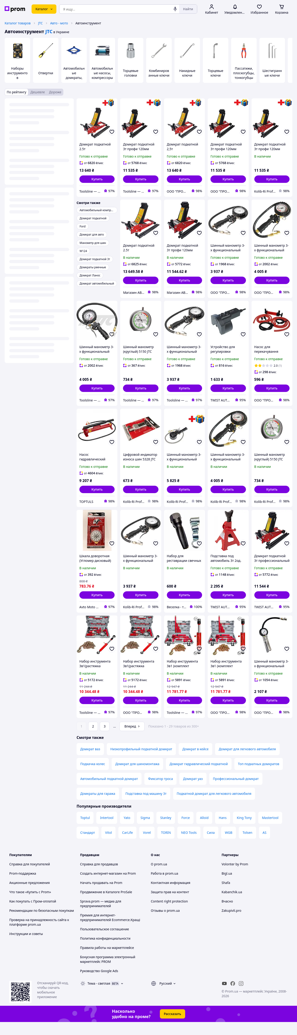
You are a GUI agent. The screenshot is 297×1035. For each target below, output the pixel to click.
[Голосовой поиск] (175, 9)
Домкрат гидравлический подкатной (199, 777)
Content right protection (169, 914)
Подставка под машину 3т (146, 806)
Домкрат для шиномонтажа (137, 777)
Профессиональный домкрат (236, 791)
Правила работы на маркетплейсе (107, 960)
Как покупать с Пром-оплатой (32, 914)
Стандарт (87, 845)
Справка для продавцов (99, 877)
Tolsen (247, 845)
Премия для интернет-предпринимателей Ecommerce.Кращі (110, 930)
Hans (223, 830)
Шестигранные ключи (272, 73)
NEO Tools (189, 845)
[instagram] (241, 996)
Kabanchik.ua (232, 905)
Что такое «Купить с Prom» (30, 905)
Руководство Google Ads (99, 984)
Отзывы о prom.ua (165, 923)
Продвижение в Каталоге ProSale (106, 905)
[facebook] (233, 996)
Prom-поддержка (22, 886)
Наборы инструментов (17, 73)
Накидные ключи (187, 73)
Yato (127, 830)
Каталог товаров (18, 23)
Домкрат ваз (90, 762)
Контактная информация (170, 895)
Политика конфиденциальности (105, 951)
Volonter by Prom (235, 877)
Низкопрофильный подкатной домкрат (141, 762)
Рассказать (172, 1027)
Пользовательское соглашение (104, 942)
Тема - (98, 996)
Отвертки (45, 73)
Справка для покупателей (29, 877)
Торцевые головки (131, 73)
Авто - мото (59, 23)
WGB (228, 845)
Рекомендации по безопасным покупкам (41, 923)
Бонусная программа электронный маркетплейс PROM (107, 972)
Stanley (165, 830)
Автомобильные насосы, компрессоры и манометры (102, 75)
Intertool (106, 830)
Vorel (147, 845)
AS (265, 845)
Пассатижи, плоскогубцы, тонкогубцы (244, 73)
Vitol (108, 845)
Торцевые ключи (215, 73)
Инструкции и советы (26, 946)
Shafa (226, 895)
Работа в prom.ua (164, 886)
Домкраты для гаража (97, 806)
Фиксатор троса (160, 791)
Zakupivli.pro (231, 923)
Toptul (85, 830)
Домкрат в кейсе (195, 762)
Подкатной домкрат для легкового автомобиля (214, 806)
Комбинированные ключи (159, 73)
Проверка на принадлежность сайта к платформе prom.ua (39, 935)
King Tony (244, 830)
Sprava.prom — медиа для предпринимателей (100, 916)
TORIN (166, 845)
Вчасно (227, 914)
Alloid (204, 830)
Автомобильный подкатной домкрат (109, 791)
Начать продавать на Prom (101, 895)
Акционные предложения (29, 895)
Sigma (145, 830)
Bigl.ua (227, 886)
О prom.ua (159, 877)
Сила (211, 845)
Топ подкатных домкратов (258, 777)
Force (185, 830)
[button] (97, 179)
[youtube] (224, 996)
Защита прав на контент (170, 905)
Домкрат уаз (193, 791)
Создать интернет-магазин (101, 886)
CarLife (127, 845)
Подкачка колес (92, 777)
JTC (40, 23)
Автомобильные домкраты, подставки (74, 75)
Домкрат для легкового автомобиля (247, 762)
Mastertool (270, 830)
